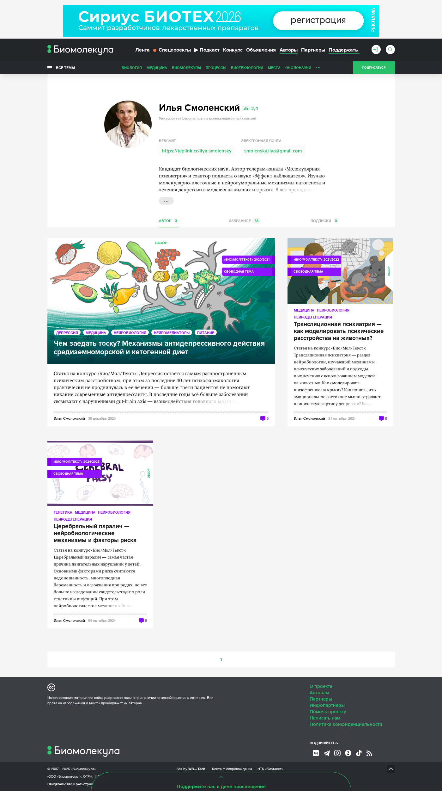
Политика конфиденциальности (346, 724)
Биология (132, 67)
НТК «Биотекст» (270, 769)
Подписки (324, 221)
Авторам (319, 692)
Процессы (216, 67)
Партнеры (313, 50)
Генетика (63, 512)
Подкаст (207, 50)
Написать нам (325, 718)
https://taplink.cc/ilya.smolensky (197, 151)
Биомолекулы (186, 67)
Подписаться (373, 68)
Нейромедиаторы (172, 333)
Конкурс (233, 50)
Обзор (161, 243)
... (318, 66)
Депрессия (67, 333)
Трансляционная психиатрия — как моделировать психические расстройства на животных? (339, 331)
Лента (142, 50)
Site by (191, 769)
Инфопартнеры (327, 705)
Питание (205, 333)
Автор (168, 221)
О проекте (321, 686)
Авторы (289, 50)
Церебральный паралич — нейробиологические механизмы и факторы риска (95, 533)
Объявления (261, 50)
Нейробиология (130, 333)
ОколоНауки (298, 67)
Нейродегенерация (313, 317)
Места (274, 67)
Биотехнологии (247, 67)
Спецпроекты (172, 50)
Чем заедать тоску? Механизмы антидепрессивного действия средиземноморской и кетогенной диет (159, 347)
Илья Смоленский (69, 418)
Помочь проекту (328, 711)
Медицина (157, 67)
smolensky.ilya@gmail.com (273, 151)
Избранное (244, 221)
